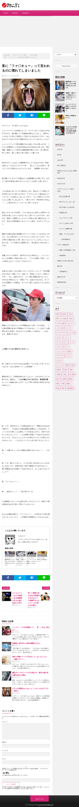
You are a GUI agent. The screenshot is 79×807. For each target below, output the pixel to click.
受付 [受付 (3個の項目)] (65, 369)
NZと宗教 (60, 165)
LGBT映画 (64, 239)
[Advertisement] (39, 31)
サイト (4, 759)
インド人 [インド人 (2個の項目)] (68, 328)
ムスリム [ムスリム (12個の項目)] (68, 356)
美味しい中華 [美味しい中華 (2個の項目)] (60, 383)
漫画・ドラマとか (65, 234)
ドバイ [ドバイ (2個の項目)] (72, 342)
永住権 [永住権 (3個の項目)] (64, 379)
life (58, 155)
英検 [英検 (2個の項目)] (57, 388)
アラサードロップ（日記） (9, 555)
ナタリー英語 (61, 245)
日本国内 (62, 271)
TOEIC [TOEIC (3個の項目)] (71, 319)
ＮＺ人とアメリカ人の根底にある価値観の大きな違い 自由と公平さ (18, 598)
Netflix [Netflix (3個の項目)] (64, 314)
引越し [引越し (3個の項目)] (65, 374)
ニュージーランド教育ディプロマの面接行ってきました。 (31, 562)
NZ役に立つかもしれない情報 (67, 171)
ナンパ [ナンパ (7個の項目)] (66, 346)
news (59, 160)
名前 (4, 742)
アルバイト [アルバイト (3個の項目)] (70, 323)
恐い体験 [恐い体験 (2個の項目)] (72, 374)
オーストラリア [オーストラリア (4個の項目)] (61, 332)
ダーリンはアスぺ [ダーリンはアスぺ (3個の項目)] (61, 342)
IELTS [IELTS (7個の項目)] (58, 314)
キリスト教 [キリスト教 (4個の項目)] (71, 332)
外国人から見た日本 (63, 261)
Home (6, 13)
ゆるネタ (60, 183)
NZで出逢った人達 (65, 207)
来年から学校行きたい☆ (42, 560)
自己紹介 (15, 13)
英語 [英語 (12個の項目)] (63, 388)
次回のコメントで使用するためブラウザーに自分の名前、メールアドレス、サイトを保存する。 (25, 769)
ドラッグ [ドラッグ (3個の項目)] (59, 346)
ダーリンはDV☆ (64, 223)
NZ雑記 (61, 212)
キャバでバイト (64, 218)
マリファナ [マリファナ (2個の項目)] (59, 356)
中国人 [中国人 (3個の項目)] (73, 365)
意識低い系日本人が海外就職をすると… (26, 643)
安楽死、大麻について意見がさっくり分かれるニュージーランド (21, 562)
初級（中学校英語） (65, 250)
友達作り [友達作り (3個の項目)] (59, 369)
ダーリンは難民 (64, 228)
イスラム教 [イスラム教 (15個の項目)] (59, 328)
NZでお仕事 (15, 75)
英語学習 (25, 13)
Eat (58, 149)
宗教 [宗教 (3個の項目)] (71, 369)
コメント (5, 721)
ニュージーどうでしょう (45, 805)
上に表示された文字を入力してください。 (15, 775)
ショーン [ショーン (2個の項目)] (67, 337)
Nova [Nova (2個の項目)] (70, 314)
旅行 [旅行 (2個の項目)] (57, 379)
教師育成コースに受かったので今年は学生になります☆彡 (10, 562)
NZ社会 (23, 556)
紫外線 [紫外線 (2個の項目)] (70, 379)
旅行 (58, 266)
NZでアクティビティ (66, 202)
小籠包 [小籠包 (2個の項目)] (58, 374)
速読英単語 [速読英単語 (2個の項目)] (70, 388)
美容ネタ (60, 277)
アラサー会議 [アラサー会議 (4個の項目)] (60, 323)
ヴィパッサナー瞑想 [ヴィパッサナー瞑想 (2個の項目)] (62, 365)
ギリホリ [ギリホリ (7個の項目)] (59, 337)
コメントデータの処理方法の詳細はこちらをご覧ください (26, 787)
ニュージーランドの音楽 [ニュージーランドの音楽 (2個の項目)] (63, 351)
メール (5, 750)
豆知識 (61, 255)
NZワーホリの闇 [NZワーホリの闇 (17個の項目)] (61, 319)
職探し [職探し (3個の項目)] (69, 383)
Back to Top (39, 799)
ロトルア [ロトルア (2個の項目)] (59, 360)
